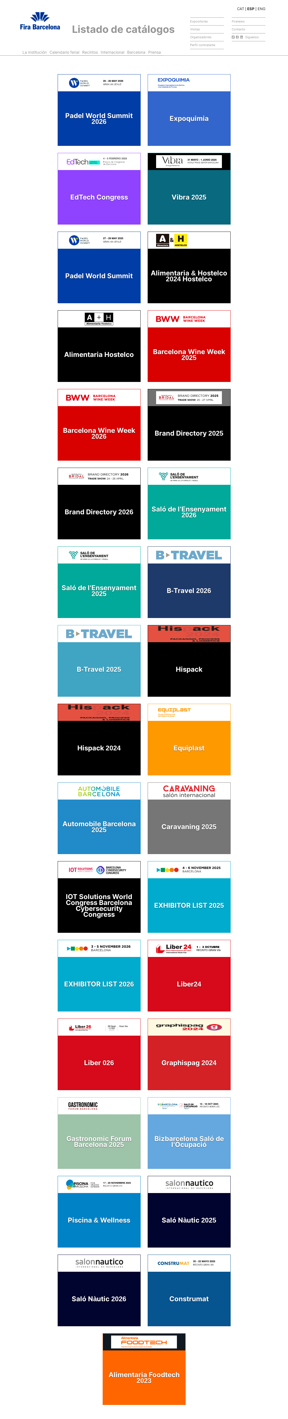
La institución (34, 52)
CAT (240, 8)
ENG (262, 8)
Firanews (238, 21)
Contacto (238, 29)
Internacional (112, 52)
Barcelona (136, 52)
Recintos (90, 52)
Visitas (195, 29)
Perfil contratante (202, 45)
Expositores (199, 21)
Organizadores (201, 37)
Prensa (154, 52)
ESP (250, 8)
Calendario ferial (64, 52)
